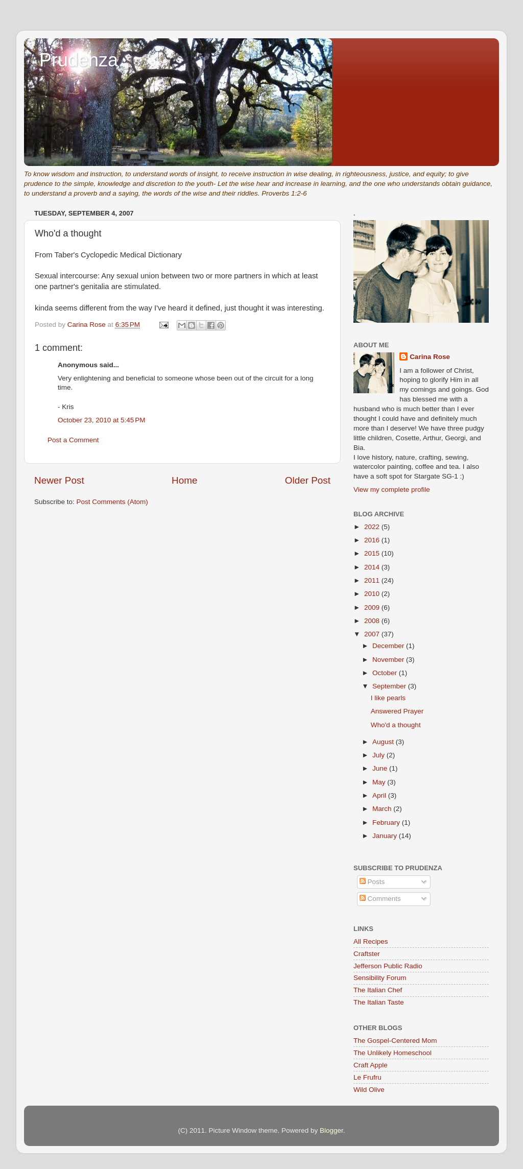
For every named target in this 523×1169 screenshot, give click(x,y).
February (387, 822)
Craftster (366, 954)
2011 (373, 580)
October (385, 673)
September (390, 686)
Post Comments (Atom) (112, 502)
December (389, 646)
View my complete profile (391, 489)
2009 (373, 607)
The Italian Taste (378, 1002)
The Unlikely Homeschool (392, 1053)
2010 (373, 594)
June (380, 768)
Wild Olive (369, 1089)
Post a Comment (73, 440)
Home (184, 480)
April (380, 795)
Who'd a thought (396, 725)
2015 (373, 553)
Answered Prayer (397, 711)
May (379, 782)
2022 (373, 527)
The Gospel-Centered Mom (395, 1040)
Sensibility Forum (380, 978)
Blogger (331, 1130)
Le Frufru (367, 1077)
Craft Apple (370, 1065)
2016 (373, 540)
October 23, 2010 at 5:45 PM (101, 420)
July (379, 755)
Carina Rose (430, 357)
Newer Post (59, 480)
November (389, 659)
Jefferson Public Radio (387, 966)
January (385, 836)
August (384, 742)
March (382, 809)
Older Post (307, 480)
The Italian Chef (377, 990)
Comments (380, 898)
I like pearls (388, 698)
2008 (373, 621)
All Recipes (370, 941)
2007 (373, 634)
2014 (373, 567)
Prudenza (78, 60)
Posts (372, 882)
